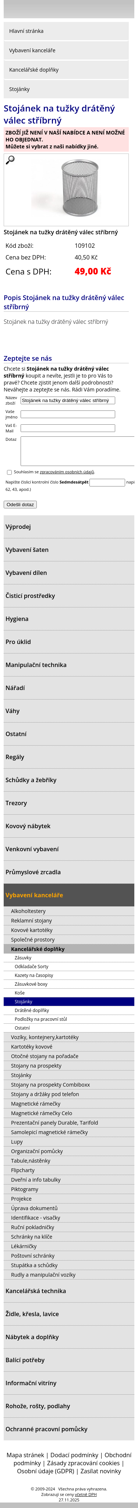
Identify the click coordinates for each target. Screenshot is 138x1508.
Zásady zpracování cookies (83, 1469)
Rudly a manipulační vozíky (43, 1280)
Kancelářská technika (36, 1296)
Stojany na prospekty (36, 1071)
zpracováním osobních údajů (67, 477)
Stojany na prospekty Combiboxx (50, 1090)
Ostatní (16, 739)
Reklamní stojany (31, 925)
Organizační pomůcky (37, 1156)
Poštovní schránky (32, 1261)
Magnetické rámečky (35, 1109)
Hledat (106, 10)
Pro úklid (18, 647)
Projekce (21, 1204)
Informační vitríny (31, 1388)
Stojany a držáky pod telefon (45, 1099)
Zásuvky (23, 963)
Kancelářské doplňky (34, 69)
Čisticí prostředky (30, 601)
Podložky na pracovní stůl (41, 1025)
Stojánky (19, 89)
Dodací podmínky (74, 1460)
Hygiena (17, 624)
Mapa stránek (25, 1460)
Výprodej (18, 532)
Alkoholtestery (28, 916)
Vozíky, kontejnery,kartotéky (45, 1042)
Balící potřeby (25, 1365)
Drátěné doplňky (32, 1016)
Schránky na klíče (31, 1242)
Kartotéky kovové (31, 1052)
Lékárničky (23, 1251)
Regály (15, 762)
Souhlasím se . (54, 477)
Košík (126, 9)
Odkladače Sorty (31, 972)
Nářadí (15, 693)
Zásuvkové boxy (31, 989)
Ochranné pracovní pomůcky (47, 1435)
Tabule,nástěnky (30, 1166)
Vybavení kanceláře (32, 50)
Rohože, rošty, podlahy (38, 1411)
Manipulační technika (36, 670)
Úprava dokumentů (34, 1213)
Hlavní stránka (26, 30)
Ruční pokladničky (32, 1232)
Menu (11, 10)
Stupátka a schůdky (34, 1270)
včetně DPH (86, 1500)
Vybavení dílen (26, 578)
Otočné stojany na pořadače (44, 1061)
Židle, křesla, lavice (32, 1319)
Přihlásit (90, 9)
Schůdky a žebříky (31, 785)
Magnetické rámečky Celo (41, 1118)
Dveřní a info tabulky (36, 1185)
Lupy (16, 1147)
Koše (20, 998)
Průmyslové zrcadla (33, 878)
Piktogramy (24, 1194)
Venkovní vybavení (32, 854)
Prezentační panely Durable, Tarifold (54, 1128)
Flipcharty (23, 1175)
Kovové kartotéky (31, 935)
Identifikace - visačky (35, 1223)
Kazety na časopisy (34, 981)
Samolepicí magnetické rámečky (49, 1137)
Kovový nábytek (28, 831)
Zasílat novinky (101, 1477)
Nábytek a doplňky (32, 1342)
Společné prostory (32, 944)
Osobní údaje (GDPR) (45, 1477)
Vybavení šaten (27, 555)
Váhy (13, 716)
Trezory (16, 808)
